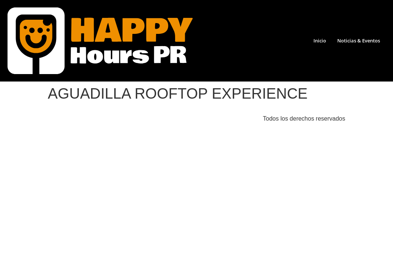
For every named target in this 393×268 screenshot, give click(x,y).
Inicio (319, 40)
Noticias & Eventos (358, 40)
